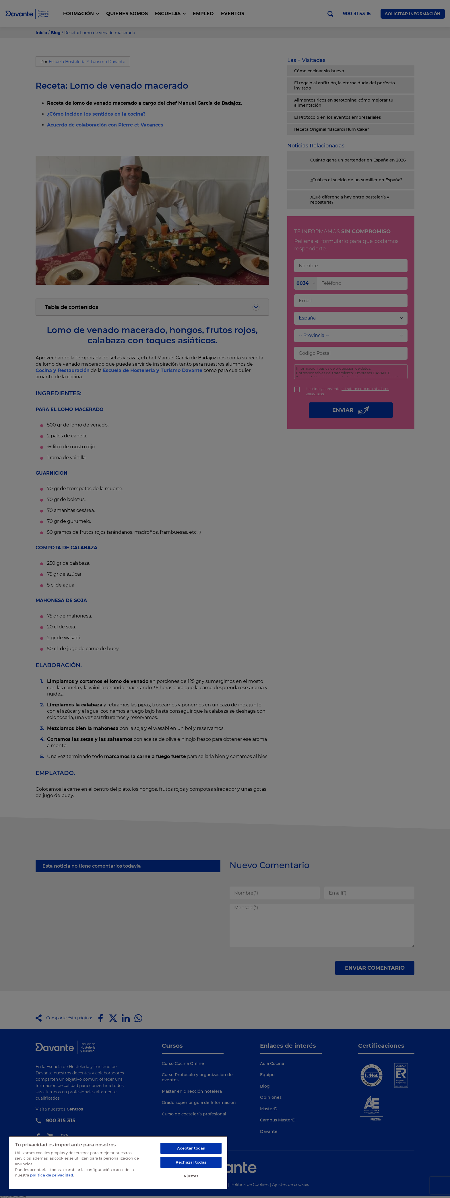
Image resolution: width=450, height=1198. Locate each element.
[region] (118, 1162)
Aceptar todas (191, 1148)
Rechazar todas (191, 1162)
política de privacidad (51, 1175)
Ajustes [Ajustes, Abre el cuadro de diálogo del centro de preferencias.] (190, 1176)
